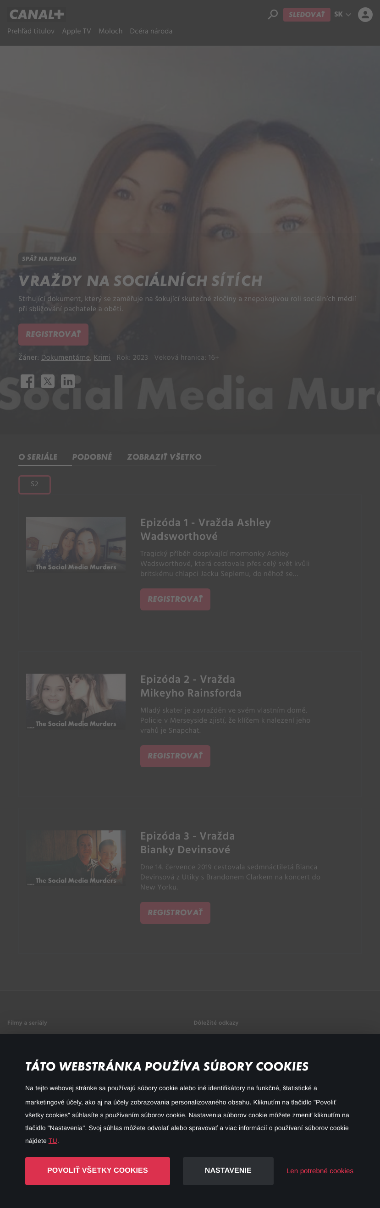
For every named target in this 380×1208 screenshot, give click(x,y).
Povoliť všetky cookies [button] (97, 1171)
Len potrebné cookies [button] (319, 1171)
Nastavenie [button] (228, 1171)
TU (53, 1140)
